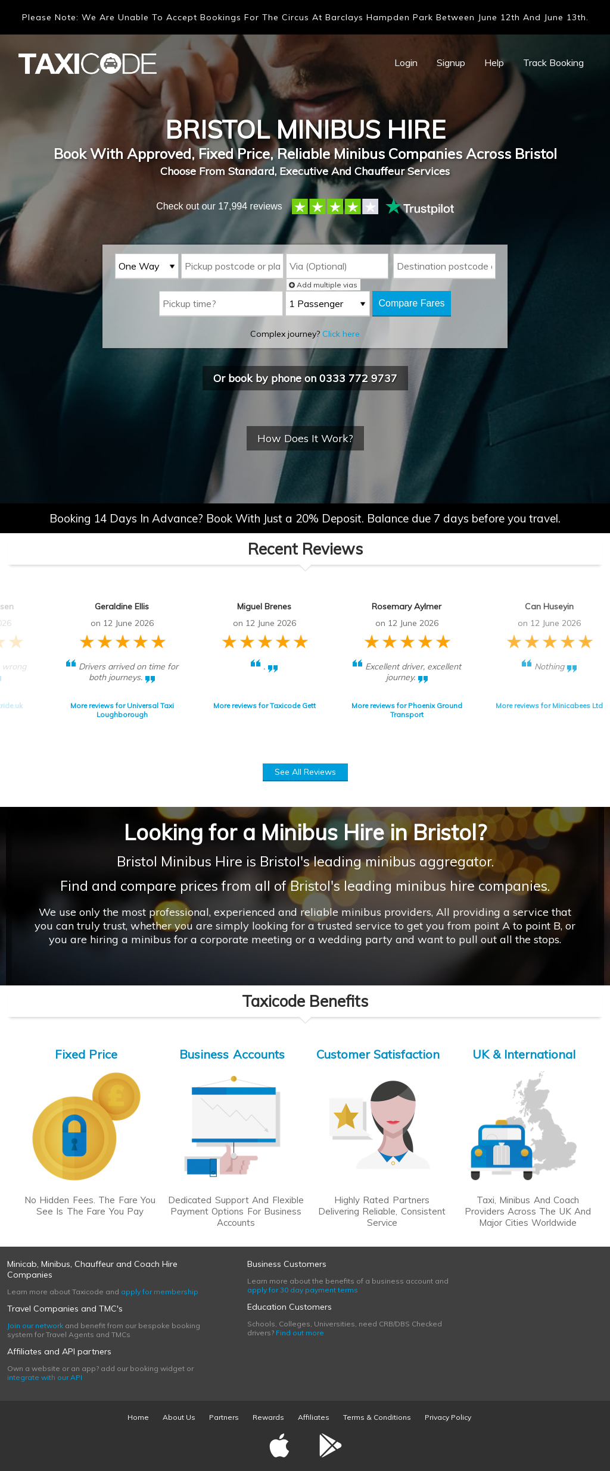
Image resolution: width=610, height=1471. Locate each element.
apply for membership (159, 1291)
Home (138, 1417)
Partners (224, 1417)
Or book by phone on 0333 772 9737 (305, 378)
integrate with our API (44, 1377)
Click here (341, 333)
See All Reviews (305, 771)
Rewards (268, 1417)
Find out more (300, 1332)
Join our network (35, 1325)
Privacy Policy (448, 1417)
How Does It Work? (305, 438)
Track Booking (553, 62)
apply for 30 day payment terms (302, 1289)
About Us (179, 1417)
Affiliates (313, 1417)
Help (494, 62)
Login (406, 62)
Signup (451, 62)
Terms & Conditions (377, 1417)
